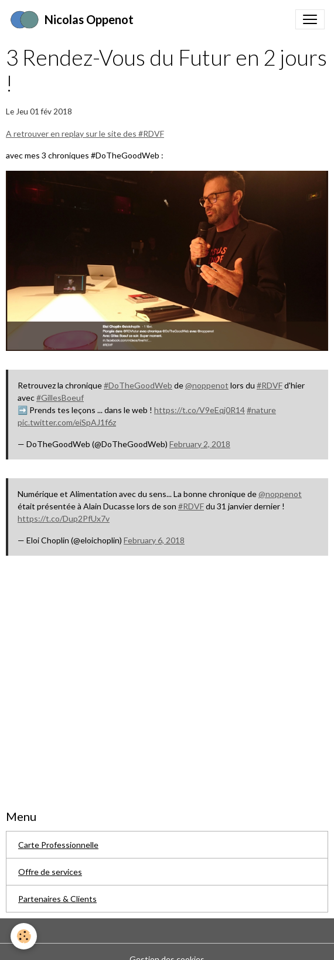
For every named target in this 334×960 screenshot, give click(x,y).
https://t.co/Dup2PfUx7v (64, 518)
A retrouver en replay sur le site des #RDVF (85, 133)
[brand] (71, 19)
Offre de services (50, 872)
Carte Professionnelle (58, 845)
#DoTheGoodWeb (138, 385)
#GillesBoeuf (60, 398)
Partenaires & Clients (57, 899)
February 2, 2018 (199, 444)
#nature (261, 410)
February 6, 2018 (154, 540)
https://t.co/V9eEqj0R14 (199, 410)
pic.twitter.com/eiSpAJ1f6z (67, 422)
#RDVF (269, 385)
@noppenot (207, 385)
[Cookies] (24, 936)
